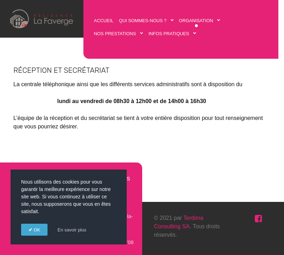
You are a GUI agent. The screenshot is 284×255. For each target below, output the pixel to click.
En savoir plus (72, 229)
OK (36, 229)
